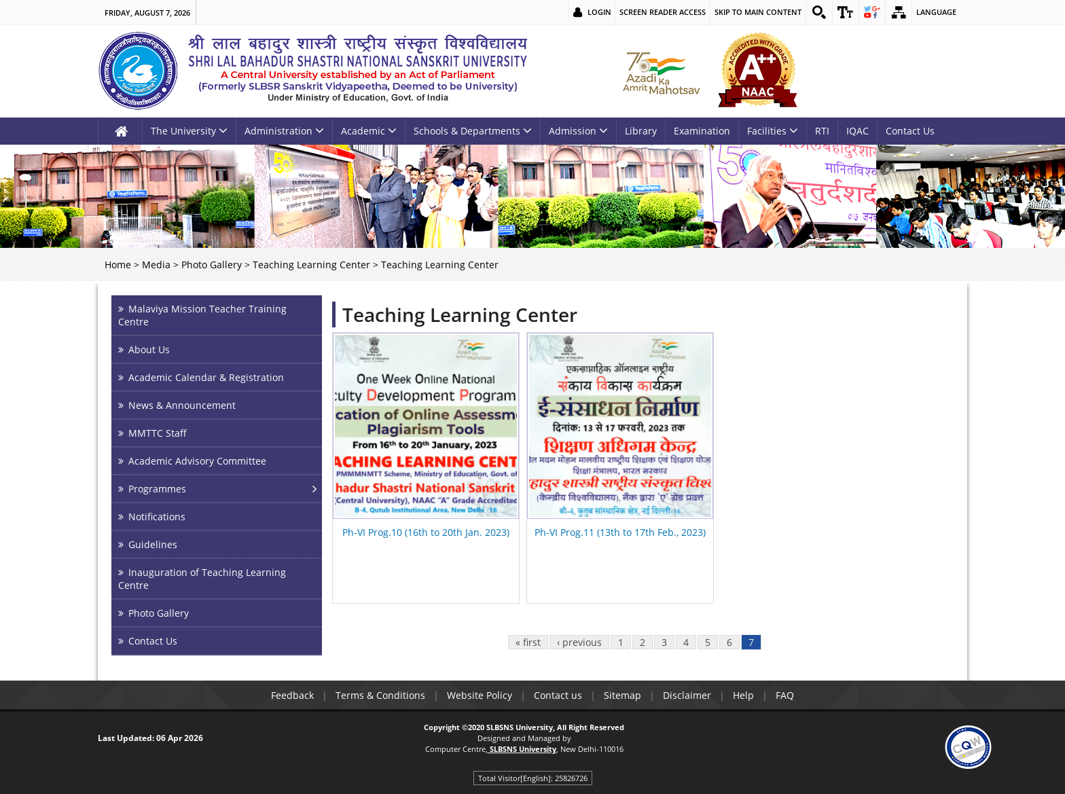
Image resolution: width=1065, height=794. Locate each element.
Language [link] (936, 12)
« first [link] (528, 642)
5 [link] (707, 642)
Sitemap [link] (622, 695)
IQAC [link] (857, 130)
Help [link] (743, 695)
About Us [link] (149, 349)
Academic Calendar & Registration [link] (206, 377)
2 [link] (642, 642)
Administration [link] (284, 131)
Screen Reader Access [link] (662, 12)
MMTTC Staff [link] (157, 433)
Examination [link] (702, 130)
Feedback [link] (292, 695)
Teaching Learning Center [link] (311, 264)
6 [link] (729, 642)
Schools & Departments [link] (473, 131)
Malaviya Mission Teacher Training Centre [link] (202, 315)
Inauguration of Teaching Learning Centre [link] (202, 579)
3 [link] (664, 642)
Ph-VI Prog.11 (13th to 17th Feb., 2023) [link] (620, 532)
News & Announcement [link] (182, 405)
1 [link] (621, 642)
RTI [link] (822, 130)
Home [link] (118, 264)
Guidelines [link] (152, 544)
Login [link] (599, 12)
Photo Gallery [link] (211, 264)
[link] (819, 12)
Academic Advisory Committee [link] (197, 460)
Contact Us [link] (910, 130)
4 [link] (686, 642)
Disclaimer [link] (687, 695)
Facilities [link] (772, 131)
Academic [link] (369, 131)
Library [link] (641, 130)
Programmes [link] (157, 488)
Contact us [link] (558, 695)
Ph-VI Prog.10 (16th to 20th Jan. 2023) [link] (425, 532)
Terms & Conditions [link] (380, 695)
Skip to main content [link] (758, 12)
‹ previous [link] (579, 642)
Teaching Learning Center (459, 314)
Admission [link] (578, 131)
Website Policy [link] (479, 695)
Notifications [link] (156, 516)
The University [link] (189, 131)
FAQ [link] (785, 695)
